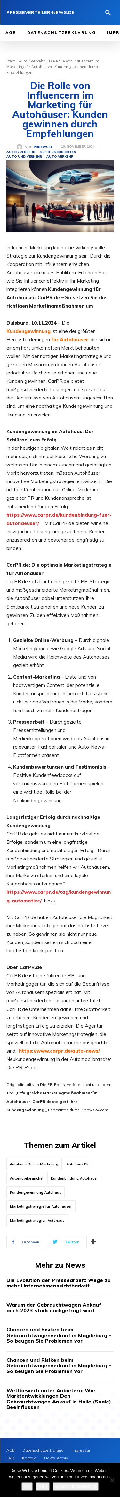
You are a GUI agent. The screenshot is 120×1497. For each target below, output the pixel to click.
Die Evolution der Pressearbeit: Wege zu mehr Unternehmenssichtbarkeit (58, 1283)
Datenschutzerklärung (75, 1486)
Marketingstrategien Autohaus (37, 1220)
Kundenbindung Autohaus (74, 1178)
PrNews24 (43, 147)
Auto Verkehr (59, 156)
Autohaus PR (78, 1164)
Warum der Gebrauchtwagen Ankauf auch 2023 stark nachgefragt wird (53, 1308)
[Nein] (112, 1480)
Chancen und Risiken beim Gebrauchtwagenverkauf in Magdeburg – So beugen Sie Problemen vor (58, 1335)
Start (10, 61)
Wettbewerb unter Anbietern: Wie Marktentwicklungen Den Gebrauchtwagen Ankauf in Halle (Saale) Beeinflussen (58, 1399)
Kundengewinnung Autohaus (35, 1192)
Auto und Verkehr (24, 156)
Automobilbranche (26, 1178)
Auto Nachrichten (58, 152)
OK (27, 1486)
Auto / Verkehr (32, 61)
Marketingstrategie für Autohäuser (41, 1206)
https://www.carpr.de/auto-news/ (59, 1051)
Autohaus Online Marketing (34, 1164)
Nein (42, 1486)
